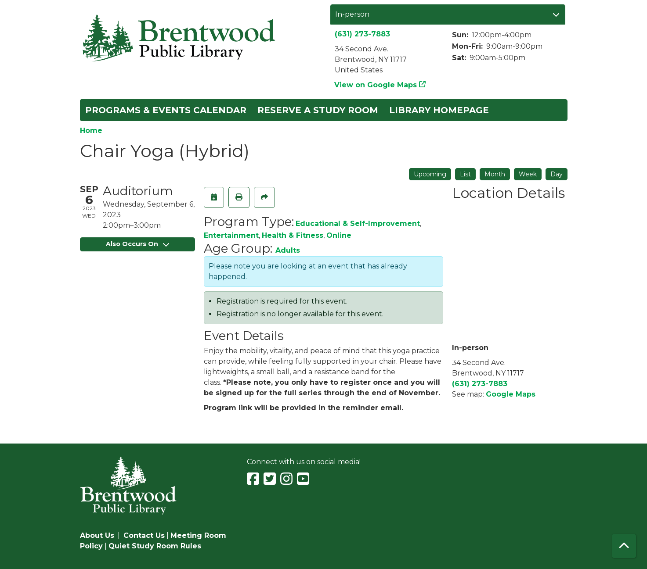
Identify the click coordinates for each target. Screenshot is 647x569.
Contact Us (144, 535)
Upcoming (430, 174)
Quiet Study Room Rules (154, 546)
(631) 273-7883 (362, 34)
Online (338, 235)
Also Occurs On (137, 244)
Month (494, 174)
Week (528, 174)
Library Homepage (439, 110)
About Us (97, 535)
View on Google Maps (376, 85)
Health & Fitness (292, 235)
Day (556, 174)
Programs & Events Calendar (165, 110)
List (465, 174)
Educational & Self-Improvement (358, 223)
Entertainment (231, 235)
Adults (287, 250)
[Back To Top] (624, 546)
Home (91, 130)
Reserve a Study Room (317, 110)
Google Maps (510, 394)
